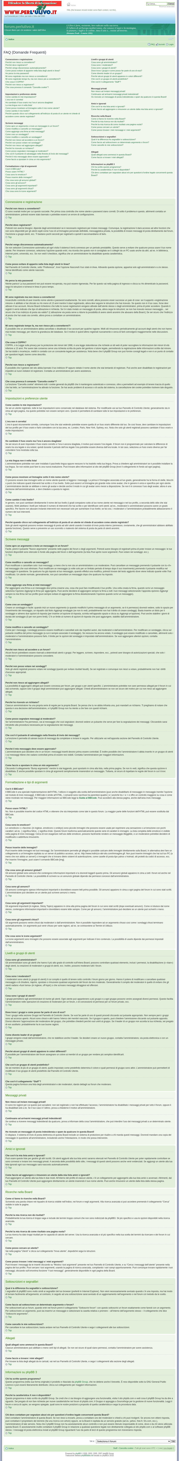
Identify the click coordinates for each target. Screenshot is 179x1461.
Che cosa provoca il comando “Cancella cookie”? (27, 87)
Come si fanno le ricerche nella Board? (108, 119)
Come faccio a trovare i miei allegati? (107, 157)
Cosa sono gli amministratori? (104, 62)
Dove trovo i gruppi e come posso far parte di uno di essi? (116, 71)
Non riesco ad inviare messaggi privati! (108, 91)
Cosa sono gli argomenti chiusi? (19, 188)
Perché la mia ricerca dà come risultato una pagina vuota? (116, 124)
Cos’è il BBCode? (13, 169)
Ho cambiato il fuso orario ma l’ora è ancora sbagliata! (29, 102)
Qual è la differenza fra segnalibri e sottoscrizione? (113, 139)
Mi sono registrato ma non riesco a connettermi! (26, 76)
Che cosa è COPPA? (14, 82)
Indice (11, 39)
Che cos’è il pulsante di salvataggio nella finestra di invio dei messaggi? (37, 154)
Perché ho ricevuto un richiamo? (19, 148)
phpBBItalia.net (87, 1455)
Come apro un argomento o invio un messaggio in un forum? (32, 126)
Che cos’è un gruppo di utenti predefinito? (109, 79)
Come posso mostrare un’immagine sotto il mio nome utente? (32, 108)
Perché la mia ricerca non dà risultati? (107, 121)
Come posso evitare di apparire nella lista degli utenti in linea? (32, 71)
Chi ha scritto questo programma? (106, 167)
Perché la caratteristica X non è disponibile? (110, 170)
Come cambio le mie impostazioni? (20, 97)
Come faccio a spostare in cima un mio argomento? (28, 159)
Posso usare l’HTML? (14, 172)
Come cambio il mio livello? (17, 111)
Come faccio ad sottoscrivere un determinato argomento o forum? (120, 142)
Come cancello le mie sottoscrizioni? (107, 145)
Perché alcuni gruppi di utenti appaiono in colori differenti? (116, 76)
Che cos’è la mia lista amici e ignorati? (108, 106)
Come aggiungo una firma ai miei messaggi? (25, 131)
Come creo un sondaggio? (17, 134)
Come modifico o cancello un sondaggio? (23, 137)
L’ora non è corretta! (14, 99)
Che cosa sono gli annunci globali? (20, 180)
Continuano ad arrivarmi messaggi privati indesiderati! (114, 94)
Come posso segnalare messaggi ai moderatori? (26, 151)
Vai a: (92, 1441)
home (71, 5)
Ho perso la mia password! (17, 73)
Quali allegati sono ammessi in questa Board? (111, 155)
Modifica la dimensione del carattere (171, 38)
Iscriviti (162, 44)
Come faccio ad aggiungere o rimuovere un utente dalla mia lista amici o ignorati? (127, 109)
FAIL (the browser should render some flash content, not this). (91, 10)
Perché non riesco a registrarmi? (19, 84)
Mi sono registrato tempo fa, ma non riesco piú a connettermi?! (33, 79)
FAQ (153, 44)
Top (10, 217)
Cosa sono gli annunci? (15, 183)
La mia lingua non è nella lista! (18, 105)
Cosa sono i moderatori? (102, 65)
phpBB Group (81, 1382)
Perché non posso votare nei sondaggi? (23, 143)
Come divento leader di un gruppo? (106, 73)
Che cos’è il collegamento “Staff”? (106, 82)
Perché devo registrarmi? (16, 65)
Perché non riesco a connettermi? (20, 62)
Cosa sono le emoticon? (16, 174)
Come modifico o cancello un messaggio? (23, 129)
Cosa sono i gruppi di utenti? (103, 68)
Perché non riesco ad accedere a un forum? (24, 140)
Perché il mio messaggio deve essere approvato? (27, 157)
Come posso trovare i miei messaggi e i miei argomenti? (116, 130)
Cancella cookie (126, 1448)
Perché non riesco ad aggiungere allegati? (24, 145)
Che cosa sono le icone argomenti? (21, 191)
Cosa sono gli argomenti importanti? (21, 186)
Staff (115, 1448)
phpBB (78, 1453)
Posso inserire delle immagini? (18, 177)
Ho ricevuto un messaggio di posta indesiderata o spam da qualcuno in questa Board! (129, 97)
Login (171, 44)
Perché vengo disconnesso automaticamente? (25, 68)
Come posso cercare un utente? (105, 127)
